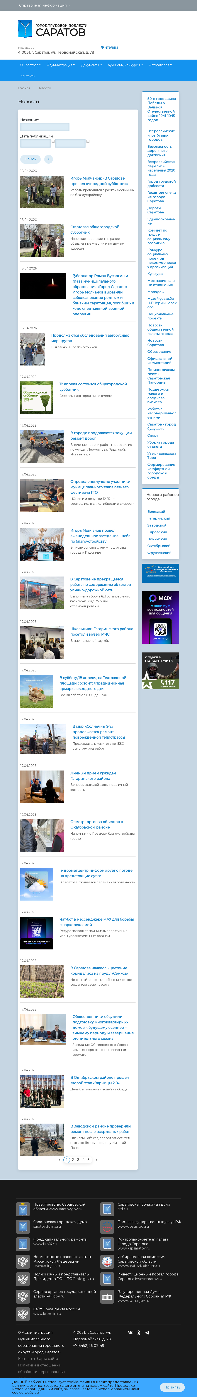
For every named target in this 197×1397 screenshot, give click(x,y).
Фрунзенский (159, 553)
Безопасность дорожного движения (159, 150)
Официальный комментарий (159, 361)
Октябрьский (158, 546)
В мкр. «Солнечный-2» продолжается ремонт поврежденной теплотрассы (99, 732)
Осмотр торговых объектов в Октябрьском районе (96, 824)
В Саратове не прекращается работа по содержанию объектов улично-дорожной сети (100, 584)
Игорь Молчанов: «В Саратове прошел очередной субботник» (99, 181)
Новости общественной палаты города (160, 329)
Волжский (156, 512)
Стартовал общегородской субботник (94, 230)
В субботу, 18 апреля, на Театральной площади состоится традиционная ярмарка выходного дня (92, 683)
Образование (159, 352)
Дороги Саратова (155, 210)
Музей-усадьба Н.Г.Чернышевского (162, 303)
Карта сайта (47, 1359)
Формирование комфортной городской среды (161, 471)
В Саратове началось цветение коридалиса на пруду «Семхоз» (99, 971)
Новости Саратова (155, 342)
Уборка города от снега (160, 444)
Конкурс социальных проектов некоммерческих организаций (161, 258)
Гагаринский (158, 518)
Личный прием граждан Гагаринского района (93, 776)
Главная (24, 88)
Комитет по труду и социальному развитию (158, 236)
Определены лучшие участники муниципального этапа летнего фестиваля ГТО (100, 487)
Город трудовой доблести (161, 183)
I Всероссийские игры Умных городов (161, 133)
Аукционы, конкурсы (124, 65)
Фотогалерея (159, 65)
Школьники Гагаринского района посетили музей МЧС (101, 632)
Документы (90, 65)
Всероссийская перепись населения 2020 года (161, 168)
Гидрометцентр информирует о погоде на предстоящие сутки (95, 873)
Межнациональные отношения (161, 283)
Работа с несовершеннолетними (161, 413)
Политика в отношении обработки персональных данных (41, 1371)
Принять (172, 1387)
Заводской (156, 525)
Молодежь (156, 292)
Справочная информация (43, 5)
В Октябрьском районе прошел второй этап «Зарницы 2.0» (99, 1080)
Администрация (59, 65)
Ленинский (157, 539)
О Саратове (29, 65)
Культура (155, 274)
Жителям (109, 47)
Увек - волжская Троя (161, 455)
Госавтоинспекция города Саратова (161, 196)
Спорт (152, 435)
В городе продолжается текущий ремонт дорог (101, 436)
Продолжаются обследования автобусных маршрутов (90, 338)
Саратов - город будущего (161, 426)
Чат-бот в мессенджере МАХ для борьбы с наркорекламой (96, 922)
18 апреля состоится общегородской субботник (93, 387)
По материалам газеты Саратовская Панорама (161, 376)
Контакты (27, 76)
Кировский (157, 532)
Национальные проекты (160, 316)
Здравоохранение (161, 221)
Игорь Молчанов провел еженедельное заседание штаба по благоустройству (100, 536)
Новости (44, 88)
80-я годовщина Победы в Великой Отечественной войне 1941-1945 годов (161, 109)
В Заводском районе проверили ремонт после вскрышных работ (100, 1129)
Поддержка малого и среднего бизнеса (157, 395)
